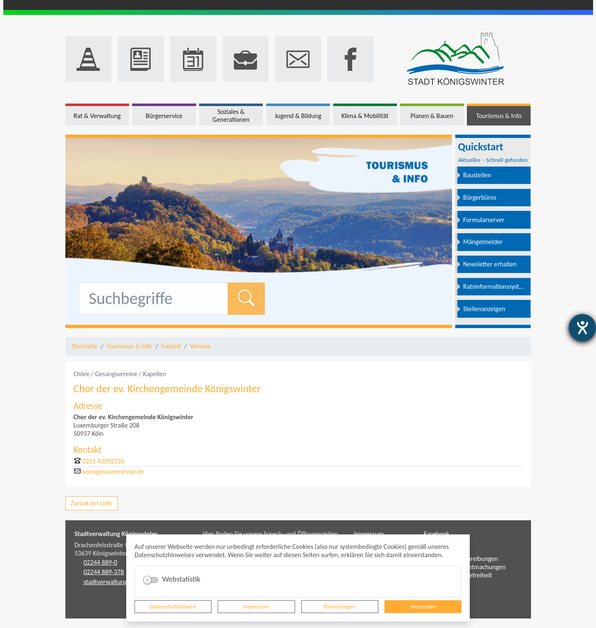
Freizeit (171, 346)
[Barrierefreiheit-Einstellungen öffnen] (582, 327)
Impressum (256, 606)
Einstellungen (340, 606)
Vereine (200, 346)
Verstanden (423, 606)
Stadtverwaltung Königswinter (116, 534)
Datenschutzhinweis (173, 606)
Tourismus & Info (129, 346)
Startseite (85, 346)
